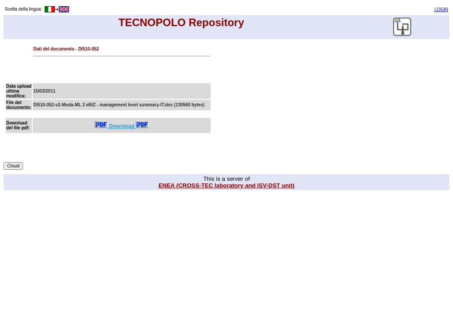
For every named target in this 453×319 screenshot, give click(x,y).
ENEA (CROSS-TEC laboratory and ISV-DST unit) (226, 185)
